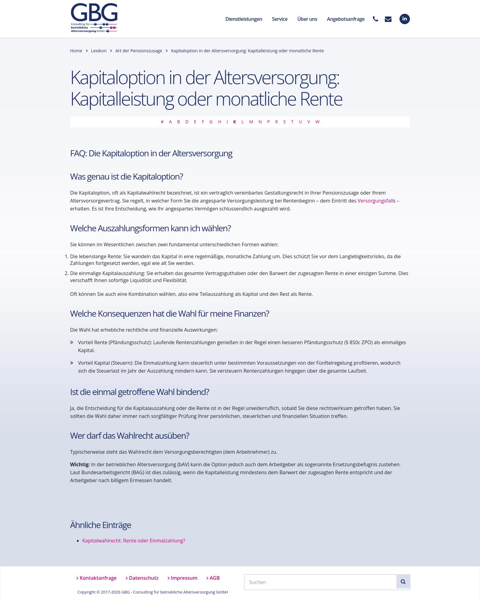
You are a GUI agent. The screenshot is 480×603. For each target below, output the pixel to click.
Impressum (184, 578)
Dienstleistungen (243, 19)
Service (280, 19)
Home (76, 51)
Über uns (307, 19)
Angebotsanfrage (346, 19)
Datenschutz (144, 578)
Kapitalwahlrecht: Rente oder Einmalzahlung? (133, 540)
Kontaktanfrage (98, 578)
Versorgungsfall (375, 200)
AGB (215, 578)
